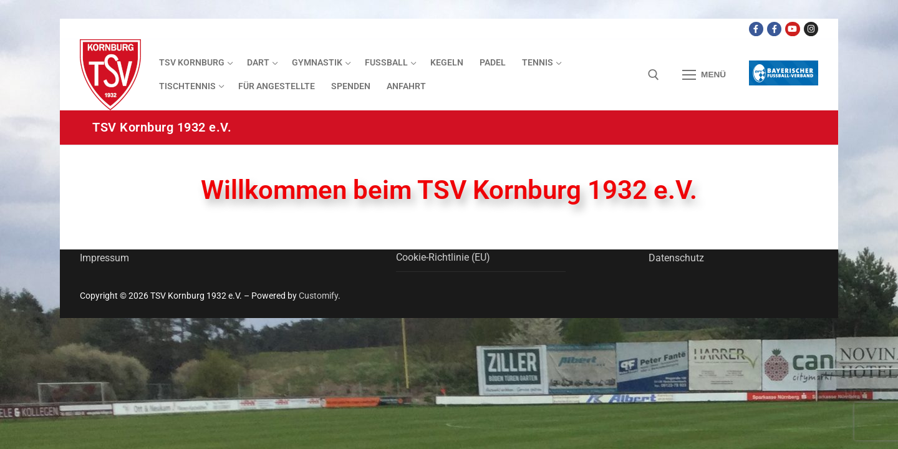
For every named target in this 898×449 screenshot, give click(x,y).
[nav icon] (704, 75)
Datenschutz (676, 258)
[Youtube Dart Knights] (792, 29)
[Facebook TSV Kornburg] (756, 29)
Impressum (104, 258)
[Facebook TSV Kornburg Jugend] (774, 29)
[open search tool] (653, 74)
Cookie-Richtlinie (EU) (443, 257)
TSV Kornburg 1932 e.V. (161, 127)
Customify (318, 296)
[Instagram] (811, 29)
